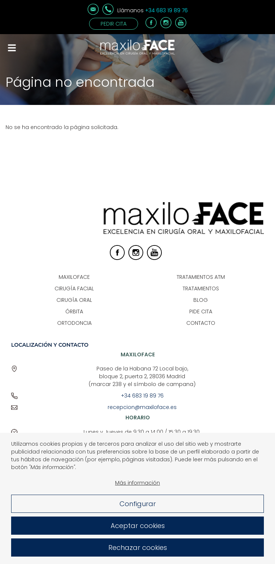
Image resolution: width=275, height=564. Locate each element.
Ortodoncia (74, 323)
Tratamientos (201, 288)
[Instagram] (165, 26)
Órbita (74, 311)
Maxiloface (74, 277)
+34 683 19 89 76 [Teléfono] (166, 10)
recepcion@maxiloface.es (142, 407)
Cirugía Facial (74, 288)
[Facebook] (151, 26)
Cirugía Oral (74, 300)
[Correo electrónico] (93, 13)
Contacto (200, 323)
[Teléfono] (108, 13)
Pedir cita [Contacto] (114, 23)
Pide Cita (200, 311)
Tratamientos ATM (201, 277)
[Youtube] (180, 26)
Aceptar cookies (138, 533)
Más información (137, 490)
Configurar (138, 511)
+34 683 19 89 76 (142, 395)
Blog (200, 300)
